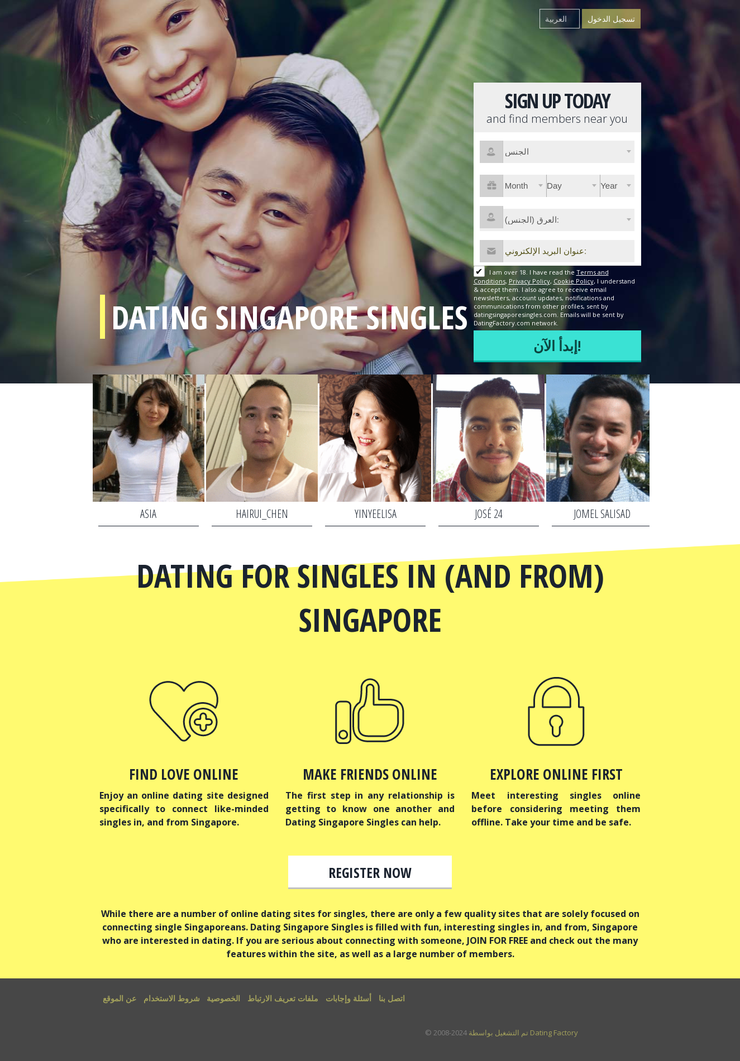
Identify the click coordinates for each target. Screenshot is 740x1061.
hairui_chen (262, 513)
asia (148, 513)
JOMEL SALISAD (602, 513)
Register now (370, 872)
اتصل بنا (392, 998)
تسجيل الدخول (611, 18)
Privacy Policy (529, 281)
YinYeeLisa (376, 513)
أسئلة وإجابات (348, 998)
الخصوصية (223, 998)
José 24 (489, 513)
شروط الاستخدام (172, 998)
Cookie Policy (573, 281)
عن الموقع (119, 998)
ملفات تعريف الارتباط (282, 998)
